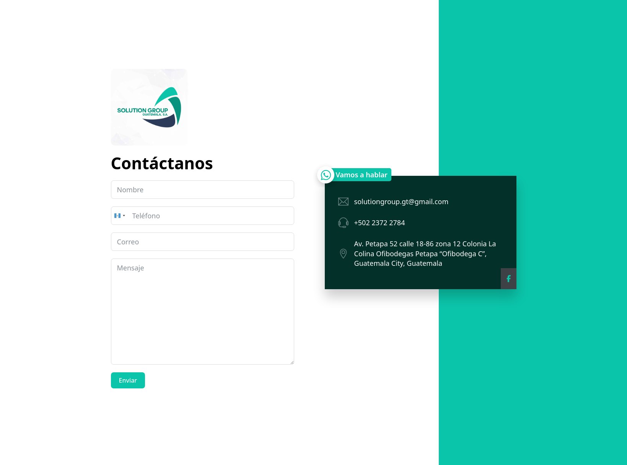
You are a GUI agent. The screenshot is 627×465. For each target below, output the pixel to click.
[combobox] (119, 215)
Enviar (128, 380)
